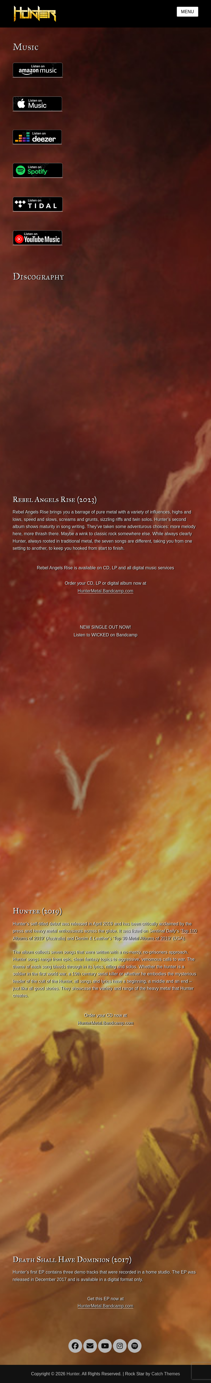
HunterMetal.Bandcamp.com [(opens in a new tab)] (106, 1023)
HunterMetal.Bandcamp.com (106, 591)
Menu (187, 11)
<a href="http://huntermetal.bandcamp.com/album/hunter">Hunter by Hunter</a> (92, 794)
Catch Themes (165, 1373)
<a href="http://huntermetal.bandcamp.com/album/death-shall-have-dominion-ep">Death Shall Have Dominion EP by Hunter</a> (92, 1143)
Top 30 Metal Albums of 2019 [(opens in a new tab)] (141, 938)
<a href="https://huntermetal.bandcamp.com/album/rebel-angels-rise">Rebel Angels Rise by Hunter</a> (92, 383)
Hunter (72, 1373)
